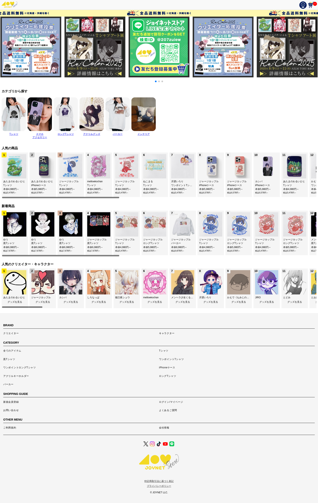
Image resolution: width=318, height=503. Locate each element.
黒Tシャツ (9, 359)
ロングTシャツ (167, 376)
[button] (156, 81)
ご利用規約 (9, 427)
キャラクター (166, 333)
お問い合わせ (11, 410)
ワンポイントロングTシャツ (19, 367)
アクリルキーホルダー (16, 376)
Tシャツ (163, 350)
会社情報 (164, 427)
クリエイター (11, 333)
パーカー (8, 384)
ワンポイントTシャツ (171, 359)
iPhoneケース (167, 367)
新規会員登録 (11, 402)
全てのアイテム (12, 350)
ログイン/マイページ (171, 402)
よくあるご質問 (168, 410)
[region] (159, 175)
